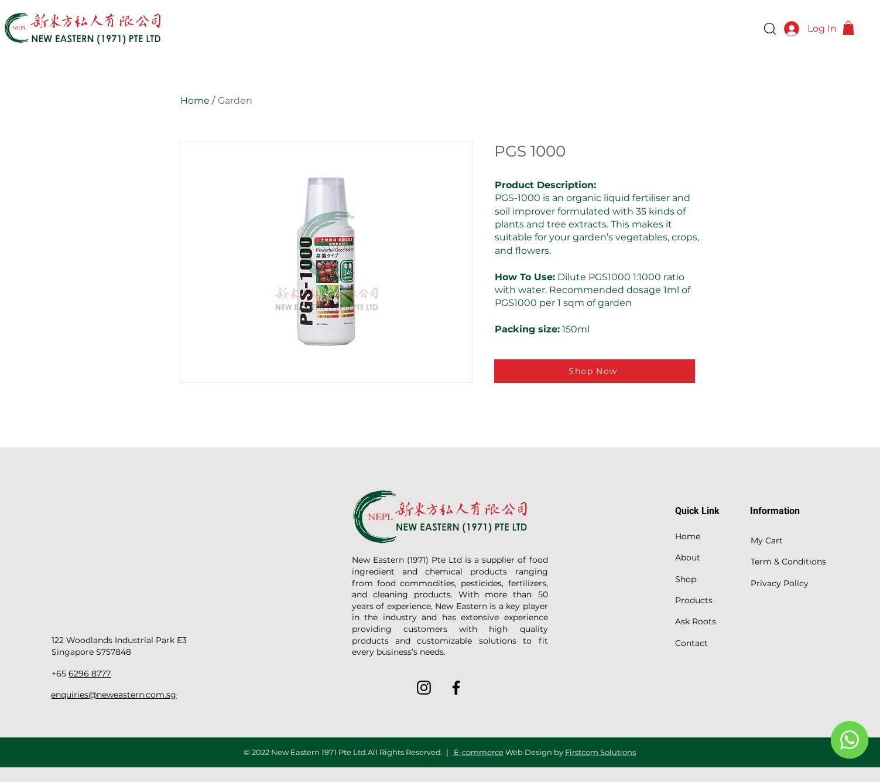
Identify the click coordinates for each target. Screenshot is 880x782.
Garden (235, 100)
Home (195, 100)
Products (694, 600)
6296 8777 (90, 673)
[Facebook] (456, 687)
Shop (685, 579)
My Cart (767, 540)
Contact (691, 643)
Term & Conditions (788, 561)
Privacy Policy (780, 583)
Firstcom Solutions (600, 752)
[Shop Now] (594, 371)
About (687, 557)
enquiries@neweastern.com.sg (113, 694)
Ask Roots (695, 621)
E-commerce (478, 752)
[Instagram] (424, 687)
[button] (848, 28)
